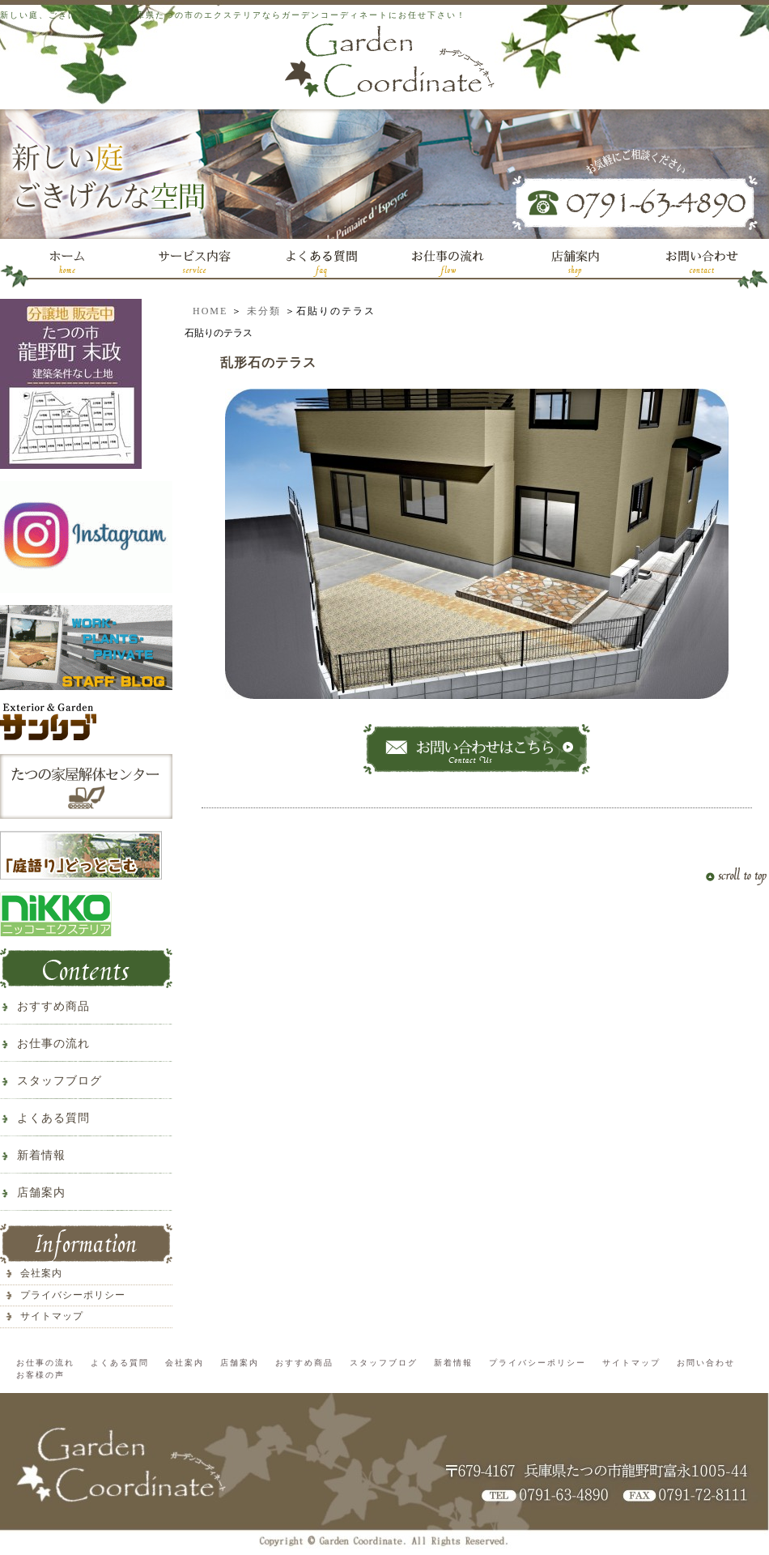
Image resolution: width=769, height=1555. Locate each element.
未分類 (264, 311)
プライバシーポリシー (72, 1295)
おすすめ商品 (53, 1006)
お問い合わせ (706, 1362)
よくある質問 (53, 1118)
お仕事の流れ (53, 1043)
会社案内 (41, 1273)
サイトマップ (51, 1316)
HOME (210, 311)
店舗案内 (41, 1192)
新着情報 (41, 1155)
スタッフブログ (59, 1081)
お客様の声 (40, 1374)
